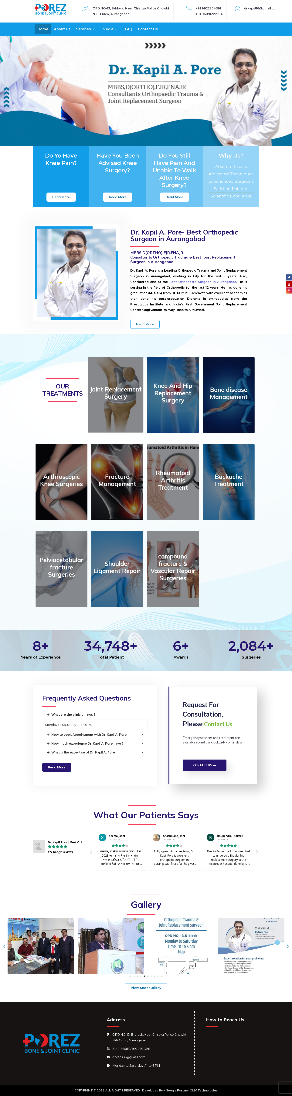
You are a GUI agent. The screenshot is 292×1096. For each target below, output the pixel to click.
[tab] (95, 714)
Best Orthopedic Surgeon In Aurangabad (202, 282)
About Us (62, 29)
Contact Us (148, 29)
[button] (61, 197)
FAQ (128, 29)
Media (109, 29)
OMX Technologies (204, 1090)
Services (85, 29)
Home (42, 29)
